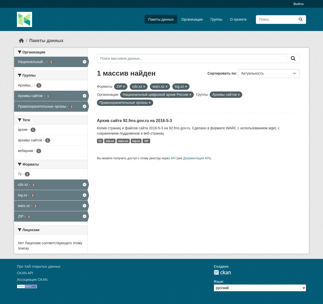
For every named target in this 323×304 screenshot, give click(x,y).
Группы (216, 19)
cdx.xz (110, 140)
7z (100, 140)
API (173, 158)
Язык (218, 282)
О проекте (238, 19)
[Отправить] (300, 19)
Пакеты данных (161, 19)
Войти (298, 4)
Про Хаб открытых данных (38, 266)
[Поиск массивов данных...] (281, 19)
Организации (192, 19)
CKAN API (25, 273)
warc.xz (123, 140)
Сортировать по (221, 73)
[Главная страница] (21, 40)
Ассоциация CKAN (32, 280)
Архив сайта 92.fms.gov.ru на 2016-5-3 (134, 120)
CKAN (222, 272)
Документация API (196, 158)
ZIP (146, 140)
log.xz (136, 140)
